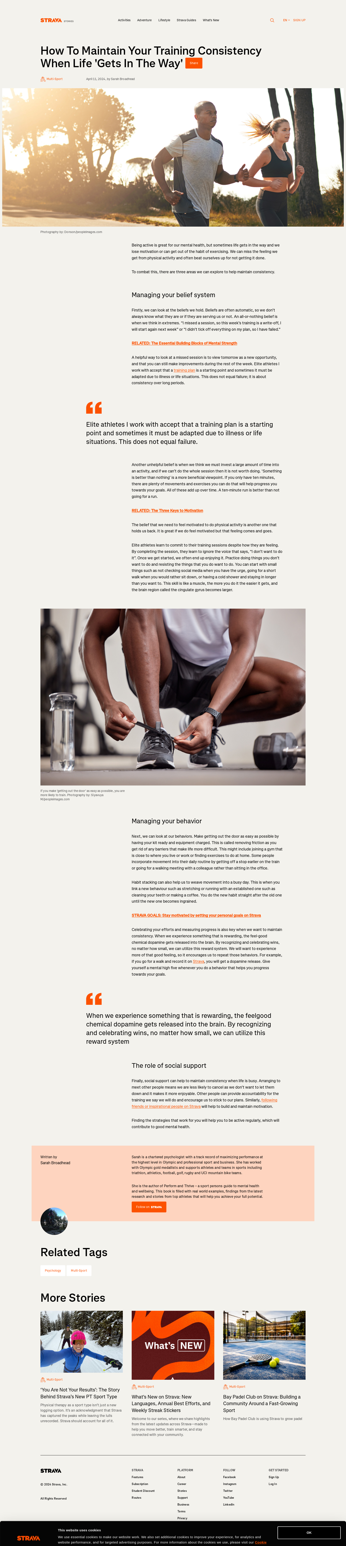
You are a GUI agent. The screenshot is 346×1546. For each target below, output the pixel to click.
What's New (211, 20)
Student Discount (143, 1491)
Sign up (299, 20)
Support (182, 1498)
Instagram (229, 1484)
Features (137, 1477)
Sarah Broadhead (123, 79)
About (181, 1477)
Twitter (228, 1491)
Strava (198, 961)
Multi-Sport (79, 1271)
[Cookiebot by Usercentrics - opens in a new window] (28, 1537)
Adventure (144, 20)
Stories (182, 1491)
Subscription (140, 1484)
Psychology (53, 1271)
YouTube (228, 1498)
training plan (184, 370)
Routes (136, 1498)
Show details (68, 1537)
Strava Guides (186, 20)
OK (309, 1510)
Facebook (229, 1477)
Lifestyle (164, 20)
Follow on (149, 1207)
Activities (124, 20)
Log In (273, 1484)
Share (194, 63)
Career (181, 1484)
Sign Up (274, 1477)
